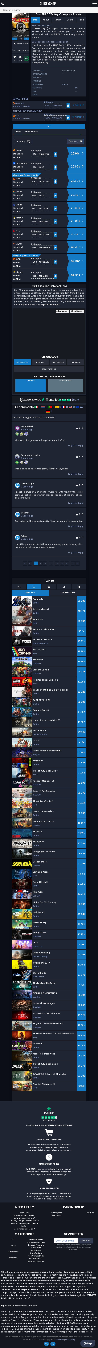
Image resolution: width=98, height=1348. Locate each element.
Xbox (13, 1245)
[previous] (14, 39)
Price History (31, 131)
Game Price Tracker (36, 1242)
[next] (26, 39)
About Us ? (24, 1212)
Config (70, 19)
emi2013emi (27, 426)
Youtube (90, 1212)
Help (88, 1343)
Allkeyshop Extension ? (24, 1229)
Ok (46, 1344)
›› (77, 563)
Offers (17, 131)
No (53, 1344)
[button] (57, 105)
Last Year (40, 362)
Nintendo (13, 1257)
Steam (65, 84)
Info (35, 19)
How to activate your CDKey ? (24, 1223)
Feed (81, 19)
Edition (58, 19)
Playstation (13, 1251)
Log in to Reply (75, 445)
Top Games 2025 (36, 1256)
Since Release (22, 362)
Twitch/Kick (56, 1212)
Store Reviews (36, 1253)
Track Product (49, 369)
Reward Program (36, 1245)
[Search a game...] (49, 10)
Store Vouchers (36, 1239)
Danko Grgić (27, 483)
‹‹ (25, 563)
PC (13, 1239)
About (46, 19)
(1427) (60, 399)
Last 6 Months (58, 362)
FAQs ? (24, 1226)
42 (79, 407)
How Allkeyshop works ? (24, 1215)
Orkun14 (25, 512)
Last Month (75, 362)
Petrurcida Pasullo (30, 455)
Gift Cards (36, 1247)
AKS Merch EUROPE (35, 1261)
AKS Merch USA (36, 1258)
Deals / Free (36, 1250)
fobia (24, 536)
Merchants (56, 1215)
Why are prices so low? (24, 1218)
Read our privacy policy (65, 1339)
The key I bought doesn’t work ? (24, 1220)
